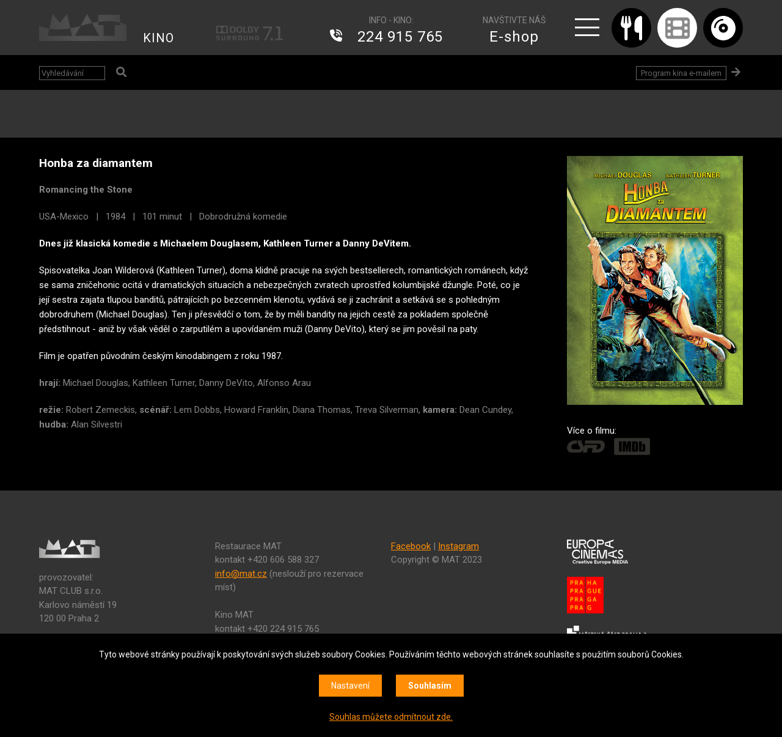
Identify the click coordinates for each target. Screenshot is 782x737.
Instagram (458, 546)
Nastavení (350, 686)
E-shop (514, 36)
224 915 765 (400, 36)
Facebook (411, 546)
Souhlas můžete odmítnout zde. (391, 717)
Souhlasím (429, 686)
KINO (158, 38)
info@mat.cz (241, 573)
